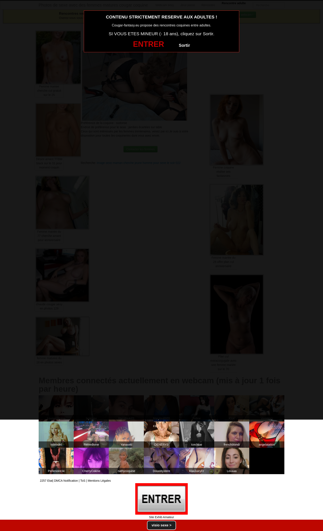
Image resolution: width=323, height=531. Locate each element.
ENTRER (148, 44)
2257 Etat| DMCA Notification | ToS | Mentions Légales (75, 480)
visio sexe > (162, 525)
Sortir (184, 45)
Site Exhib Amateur (161, 517)
